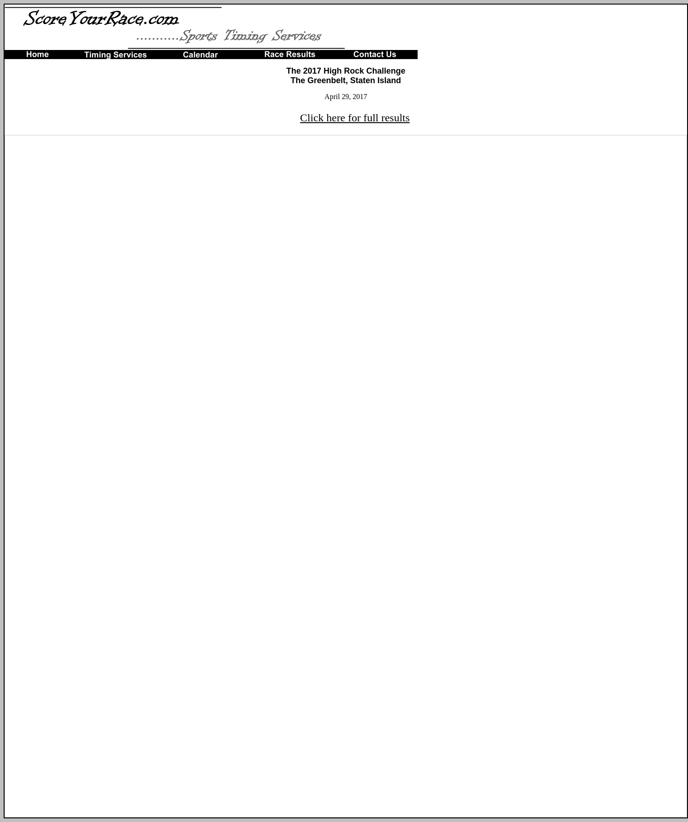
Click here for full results (354, 118)
